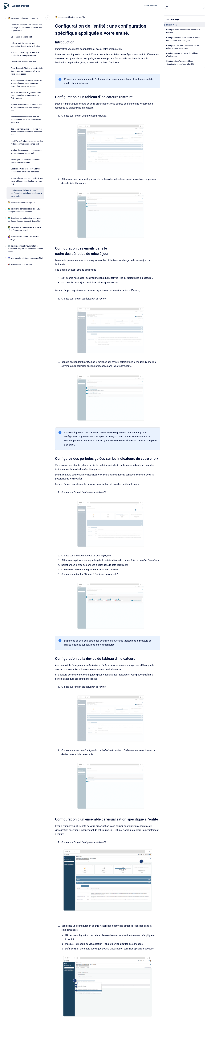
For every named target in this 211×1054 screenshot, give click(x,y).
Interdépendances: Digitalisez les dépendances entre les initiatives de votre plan (26, 120)
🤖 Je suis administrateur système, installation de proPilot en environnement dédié (25, 249)
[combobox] (184, 6)
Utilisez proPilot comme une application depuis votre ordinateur (25, 44)
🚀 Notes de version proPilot (20, 264)
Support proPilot (20, 5)
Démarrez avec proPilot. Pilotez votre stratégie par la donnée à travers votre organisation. (27, 28)
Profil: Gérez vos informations (23, 62)
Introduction (171, 25)
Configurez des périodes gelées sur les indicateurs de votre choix (182, 47)
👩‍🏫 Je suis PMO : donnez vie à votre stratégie (23, 238)
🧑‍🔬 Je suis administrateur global (22, 202)
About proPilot (150, 6)
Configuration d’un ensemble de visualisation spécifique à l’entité (180, 62)
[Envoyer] (167, 6)
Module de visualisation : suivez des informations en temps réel (26, 151)
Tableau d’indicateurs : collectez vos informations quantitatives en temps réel (26, 132)
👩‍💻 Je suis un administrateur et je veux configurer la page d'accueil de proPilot (24, 219)
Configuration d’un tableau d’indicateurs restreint (183, 31)
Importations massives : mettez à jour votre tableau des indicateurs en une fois (27, 181)
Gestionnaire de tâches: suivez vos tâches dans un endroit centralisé (25, 170)
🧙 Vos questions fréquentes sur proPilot (25, 258)
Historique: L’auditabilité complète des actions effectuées (25, 161)
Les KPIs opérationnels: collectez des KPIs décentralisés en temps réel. (27, 142)
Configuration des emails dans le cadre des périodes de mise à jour (182, 39)
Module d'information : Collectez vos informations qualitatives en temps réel (26, 107)
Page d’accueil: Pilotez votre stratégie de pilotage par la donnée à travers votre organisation (27, 71)
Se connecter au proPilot (21, 37)
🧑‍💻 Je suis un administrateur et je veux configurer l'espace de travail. (24, 210)
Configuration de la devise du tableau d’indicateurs (182, 54)
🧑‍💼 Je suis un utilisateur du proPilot (23, 18)
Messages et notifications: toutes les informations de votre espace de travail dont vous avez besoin (26, 83)
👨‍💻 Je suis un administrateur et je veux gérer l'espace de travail (24, 228)
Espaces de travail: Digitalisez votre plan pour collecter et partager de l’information (26, 95)
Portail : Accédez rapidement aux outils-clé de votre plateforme (25, 53)
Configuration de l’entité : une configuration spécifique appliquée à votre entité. (26, 193)
